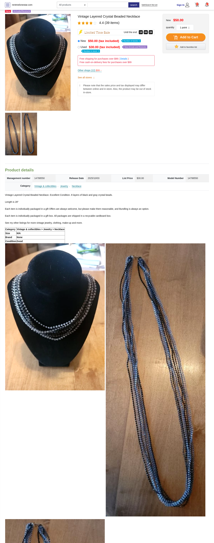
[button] (207, 4)
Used (114, 48)
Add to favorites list (186, 46)
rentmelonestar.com (22, 4)
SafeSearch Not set (149, 5)
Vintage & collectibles (45, 186)
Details (123, 58)
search (133, 5)
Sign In (180, 5)
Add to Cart (185, 37)
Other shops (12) (90, 70)
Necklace (77, 186)
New (111, 41)
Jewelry (64, 186)
